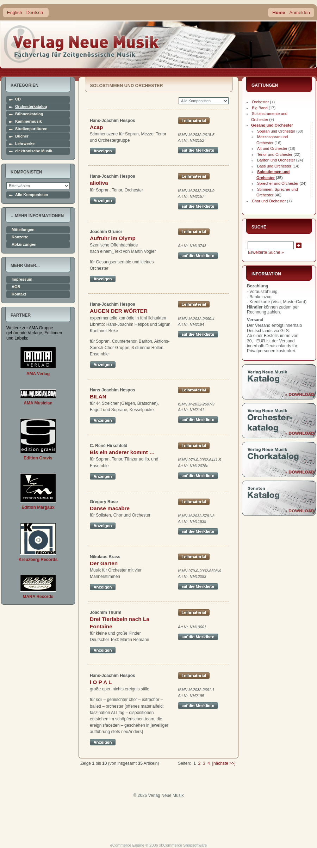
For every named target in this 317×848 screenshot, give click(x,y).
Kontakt (19, 294)
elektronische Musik (33, 151)
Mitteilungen (23, 230)
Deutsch (34, 12)
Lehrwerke (25, 144)
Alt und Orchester (272, 148)
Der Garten (104, 563)
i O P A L (101, 682)
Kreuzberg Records (38, 559)
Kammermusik (28, 121)
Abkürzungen (24, 244)
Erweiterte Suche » (266, 252)
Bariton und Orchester (276, 160)
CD (18, 99)
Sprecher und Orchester (277, 183)
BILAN (98, 396)
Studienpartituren (31, 129)
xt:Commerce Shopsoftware (183, 845)
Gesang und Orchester (272, 125)
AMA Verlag (38, 373)
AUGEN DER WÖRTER (119, 311)
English (14, 12)
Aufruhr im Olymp (113, 238)
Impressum (22, 279)
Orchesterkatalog (31, 107)
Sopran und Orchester (276, 131)
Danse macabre (110, 508)
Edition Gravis (38, 458)
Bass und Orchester (274, 166)
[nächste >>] (224, 763)
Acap (96, 127)
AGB (16, 287)
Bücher (22, 136)
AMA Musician (38, 403)
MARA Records (38, 596)
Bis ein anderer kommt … (122, 452)
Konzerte (20, 237)
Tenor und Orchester (274, 154)
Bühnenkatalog (29, 114)
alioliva (99, 183)
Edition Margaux (37, 507)
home (81, 43)
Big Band (260, 108)
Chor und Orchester (269, 201)
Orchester (260, 102)
